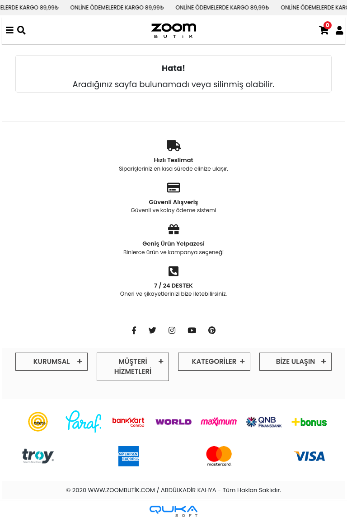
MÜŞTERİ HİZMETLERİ (132, 367)
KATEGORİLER (214, 361)
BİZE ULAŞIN (295, 361)
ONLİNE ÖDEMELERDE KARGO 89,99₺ (124, 7)
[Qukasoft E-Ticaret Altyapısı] (173, 511)
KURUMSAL (51, 361)
